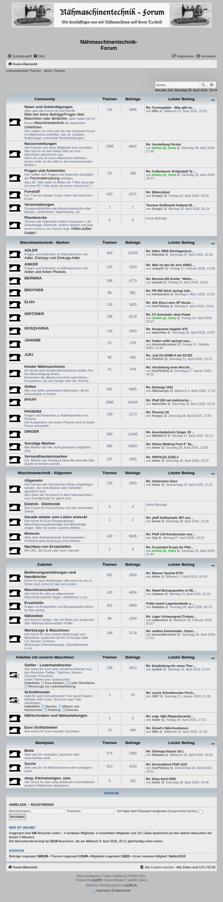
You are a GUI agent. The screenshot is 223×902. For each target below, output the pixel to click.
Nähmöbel (33, 616)
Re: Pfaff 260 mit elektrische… (169, 400)
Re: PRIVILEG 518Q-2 (162, 457)
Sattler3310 (177, 856)
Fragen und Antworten (44, 170)
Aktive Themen (54, 70)
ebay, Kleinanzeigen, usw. (47, 778)
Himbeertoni (160, 294)
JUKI (28, 354)
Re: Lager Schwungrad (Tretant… (171, 616)
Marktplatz (44, 743)
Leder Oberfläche (80, 683)
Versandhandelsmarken (45, 456)
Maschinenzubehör (41, 590)
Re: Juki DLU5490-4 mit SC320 (169, 355)
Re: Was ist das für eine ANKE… (170, 265)
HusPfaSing (160, 306)
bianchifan (159, 332)
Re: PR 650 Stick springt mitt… (169, 290)
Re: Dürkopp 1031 (159, 387)
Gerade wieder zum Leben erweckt (55, 517)
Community (44, 99)
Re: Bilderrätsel (158, 192)
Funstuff (32, 191)
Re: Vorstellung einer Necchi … (169, 367)
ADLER (30, 250)
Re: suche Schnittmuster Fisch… (171, 692)
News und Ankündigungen (48, 107)
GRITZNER (34, 314)
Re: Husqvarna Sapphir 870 (167, 329)
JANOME (32, 340)
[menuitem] (39, 56)
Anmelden (17, 804)
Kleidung (52, 710)
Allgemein (33, 480)
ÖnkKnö (158, 359)
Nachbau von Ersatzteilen (47, 546)
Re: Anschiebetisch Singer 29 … (170, 432)
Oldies (30, 386)
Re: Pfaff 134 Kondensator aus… (171, 534)
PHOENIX (33, 411)
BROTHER (33, 290)
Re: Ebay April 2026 (161, 779)
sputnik (157, 282)
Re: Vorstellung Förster (163, 144)
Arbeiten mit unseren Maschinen (45, 657)
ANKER (31, 264)
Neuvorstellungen (40, 143)
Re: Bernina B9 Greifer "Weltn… (170, 279)
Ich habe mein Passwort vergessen (142, 811)
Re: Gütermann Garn (161, 481)
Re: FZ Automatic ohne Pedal (168, 314)
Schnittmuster (37, 692)
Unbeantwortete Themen (23, 70)
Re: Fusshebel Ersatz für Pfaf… (170, 547)
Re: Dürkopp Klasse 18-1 (165, 751)
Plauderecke (35, 217)
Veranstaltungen (39, 204)
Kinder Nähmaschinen (44, 366)
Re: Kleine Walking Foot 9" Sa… (170, 444)
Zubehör (44, 564)
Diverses (70, 710)
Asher (156, 447)
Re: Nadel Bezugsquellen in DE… (171, 590)
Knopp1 (157, 195)
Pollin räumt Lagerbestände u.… (170, 603)
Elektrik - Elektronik (42, 504)
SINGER (31, 431)
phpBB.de (130, 885)
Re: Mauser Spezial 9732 (164, 573)
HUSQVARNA (36, 328)
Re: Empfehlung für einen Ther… (171, 666)
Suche (30, 763)
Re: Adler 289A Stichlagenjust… (170, 251)
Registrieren (42, 804)
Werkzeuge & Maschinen (46, 630)
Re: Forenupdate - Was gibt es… (170, 107)
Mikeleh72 (159, 435)
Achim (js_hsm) (164, 148)
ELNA (29, 302)
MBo (155, 111)
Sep (155, 537)
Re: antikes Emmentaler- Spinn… (171, 631)
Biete (29, 750)
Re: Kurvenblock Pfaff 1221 (166, 764)
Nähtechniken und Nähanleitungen (55, 715)
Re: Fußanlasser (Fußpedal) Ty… (171, 171)
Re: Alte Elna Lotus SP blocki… (170, 302)
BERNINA (33, 278)
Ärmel (156, 521)
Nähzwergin (160, 390)
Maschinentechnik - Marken (44, 242)
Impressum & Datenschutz (111, 891)
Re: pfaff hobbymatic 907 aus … (170, 517)
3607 (155, 696)
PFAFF (30, 399)
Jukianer (158, 594)
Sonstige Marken (39, 443)
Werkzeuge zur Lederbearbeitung (49, 686)
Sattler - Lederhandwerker (48, 665)
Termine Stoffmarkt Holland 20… (170, 205)
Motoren (31, 533)
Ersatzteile (34, 603)
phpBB (96, 880)
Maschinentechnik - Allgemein (45, 473)
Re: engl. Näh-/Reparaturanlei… (170, 716)
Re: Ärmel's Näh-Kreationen (167, 728)
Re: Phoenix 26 (157, 412)
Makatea (158, 254)
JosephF (158, 268)
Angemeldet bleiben (186, 811)
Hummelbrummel (164, 344)
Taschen (49, 706)
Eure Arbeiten (52, 683)
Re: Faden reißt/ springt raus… (169, 341)
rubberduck (160, 620)
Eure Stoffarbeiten (40, 727)
